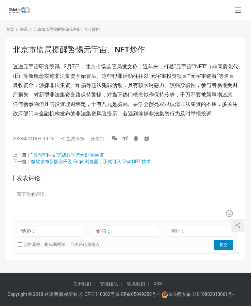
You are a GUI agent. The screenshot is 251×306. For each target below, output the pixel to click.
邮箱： (103, 231)
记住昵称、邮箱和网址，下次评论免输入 (59, 244)
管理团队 (109, 283)
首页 (10, 29)
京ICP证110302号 (97, 294)
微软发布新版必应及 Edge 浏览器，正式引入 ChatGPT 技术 (91, 161)
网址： (178, 231)
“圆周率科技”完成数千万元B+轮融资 (67, 155)
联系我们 (136, 283)
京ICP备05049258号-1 (138, 294)
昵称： (28, 231)
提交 (224, 244)
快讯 (24, 29)
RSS (158, 283)
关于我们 (82, 283)
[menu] (238, 10)
